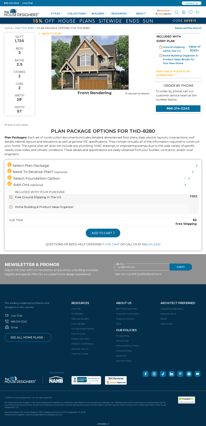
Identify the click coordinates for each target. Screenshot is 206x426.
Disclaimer (121, 355)
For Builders (77, 313)
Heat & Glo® (166, 323)
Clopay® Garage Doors (172, 308)
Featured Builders (80, 318)
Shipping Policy (124, 350)
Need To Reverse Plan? (37, 171)
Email (11, 327)
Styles (57, 13)
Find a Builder (78, 323)
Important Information (127, 313)
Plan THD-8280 (24, 28)
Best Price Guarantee (126, 308)
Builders (99, 13)
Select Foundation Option (33, 178)
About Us (124, 303)
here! (157, 274)
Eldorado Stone (168, 313)
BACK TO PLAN (51, 33)
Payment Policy (124, 360)
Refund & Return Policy (127, 345)
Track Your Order (80, 353)
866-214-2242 (11, 3)
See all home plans (28, 337)
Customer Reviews (125, 318)
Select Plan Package (28, 165)
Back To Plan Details (16, 125)
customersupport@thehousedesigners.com (43, 414)
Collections (78, 13)
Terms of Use (122, 340)
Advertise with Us (80, 348)
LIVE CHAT (112, 244)
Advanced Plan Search (188, 28)
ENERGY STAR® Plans (83, 343)
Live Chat (28, 3)
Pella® (164, 318)
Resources (120, 13)
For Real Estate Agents (83, 328)
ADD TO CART (103, 233)
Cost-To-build (78, 333)
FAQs (118, 323)
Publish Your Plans (81, 338)
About (142, 13)
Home (8, 28)
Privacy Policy (122, 335)
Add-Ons (25, 184)
